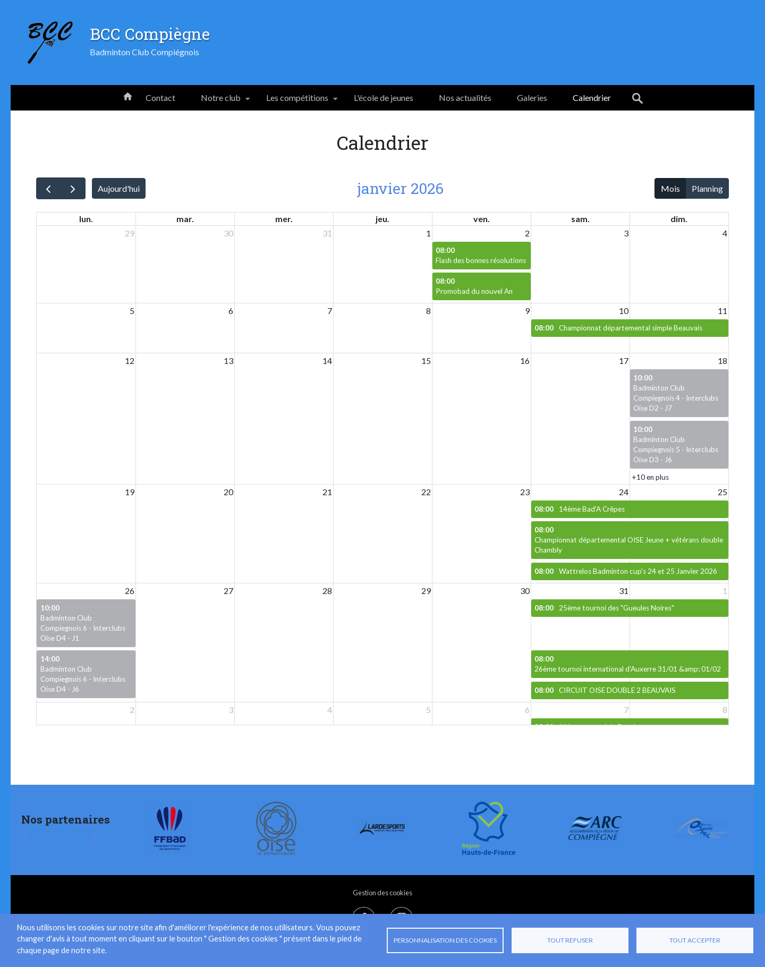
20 (228, 492)
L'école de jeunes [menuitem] (383, 97)
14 (327, 360)
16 (525, 360)
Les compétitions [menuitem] (297, 101)
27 (228, 591)
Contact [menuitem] (160, 97)
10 (623, 311)
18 (722, 360)
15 (426, 360)
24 (623, 492)
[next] (73, 188)
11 (722, 311)
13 (228, 360)
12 (129, 360)
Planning (707, 188)
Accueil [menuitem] (127, 95)
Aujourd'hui (119, 188)
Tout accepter (694, 940)
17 (623, 360)
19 (129, 492)
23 (525, 492)
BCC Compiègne (150, 33)
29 (129, 233)
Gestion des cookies (382, 892)
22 (426, 492)
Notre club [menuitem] (220, 101)
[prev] (48, 188)
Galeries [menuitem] (532, 97)
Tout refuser (570, 940)
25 (722, 492)
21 (327, 492)
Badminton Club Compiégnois (144, 52)
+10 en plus (650, 477)
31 (327, 233)
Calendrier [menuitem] (592, 97)
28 (327, 591)
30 (228, 233)
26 (129, 591)
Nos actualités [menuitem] (465, 97)
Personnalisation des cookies (445, 940)
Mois (670, 188)
